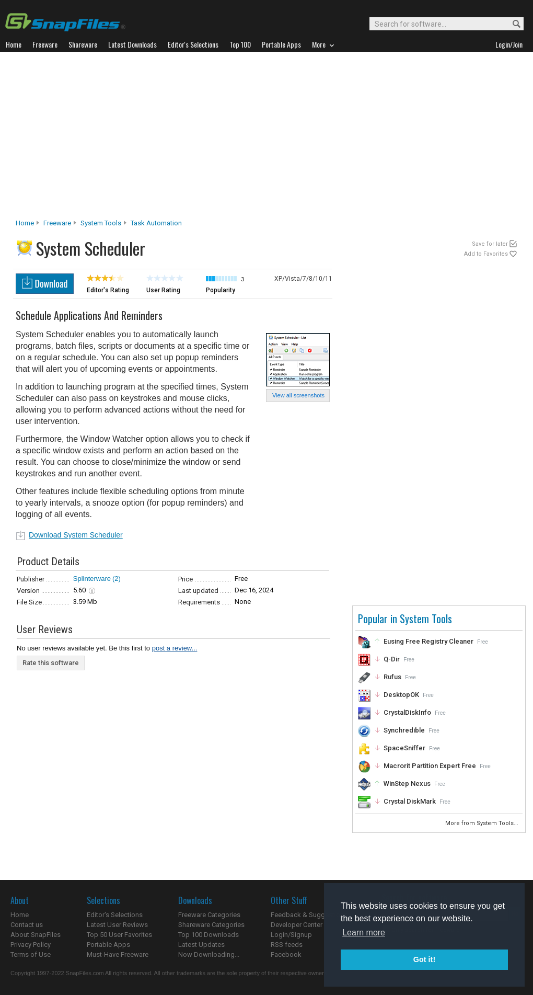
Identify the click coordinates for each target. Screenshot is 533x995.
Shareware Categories (211, 925)
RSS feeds (287, 944)
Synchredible (404, 730)
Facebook (286, 954)
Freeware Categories (209, 915)
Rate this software (50, 663)
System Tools (100, 223)
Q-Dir (392, 659)
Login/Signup (291, 935)
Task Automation (156, 223)
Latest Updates (201, 944)
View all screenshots (298, 395)
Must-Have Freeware (117, 954)
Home (25, 223)
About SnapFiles (35, 935)
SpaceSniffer (404, 748)
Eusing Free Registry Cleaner (428, 641)
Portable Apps (108, 944)
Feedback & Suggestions (309, 915)
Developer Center (296, 925)
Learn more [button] (363, 932)
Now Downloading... (208, 954)
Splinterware (92, 578)
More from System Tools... (482, 823)
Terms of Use (30, 954)
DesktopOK (401, 695)
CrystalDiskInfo (407, 712)
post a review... (175, 648)
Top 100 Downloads (208, 935)
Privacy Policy (30, 944)
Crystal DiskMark (410, 801)
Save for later (490, 244)
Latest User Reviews (117, 925)
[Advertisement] (266, 138)
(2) (116, 578)
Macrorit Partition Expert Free (430, 766)
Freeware (57, 223)
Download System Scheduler (76, 535)
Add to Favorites (486, 253)
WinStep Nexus (407, 783)
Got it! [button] (424, 959)
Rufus (392, 677)
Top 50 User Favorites (119, 935)
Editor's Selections (115, 915)
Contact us (26, 925)
